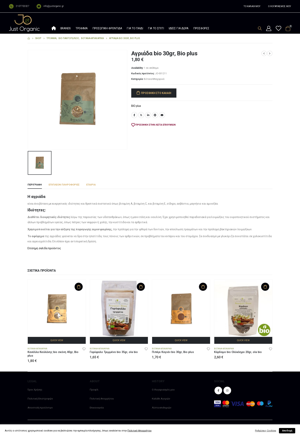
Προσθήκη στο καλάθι (156, 93)
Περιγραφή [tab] (35, 184)
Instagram (227, 390)
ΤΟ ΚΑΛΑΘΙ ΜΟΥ (252, 6)
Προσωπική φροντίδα (107, 28)
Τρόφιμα (82, 28)
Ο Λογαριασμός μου (163, 389)
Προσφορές (201, 28)
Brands (65, 28)
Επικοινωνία (97, 407)
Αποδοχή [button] (287, 430)
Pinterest (155, 115)
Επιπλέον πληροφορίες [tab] (64, 184)
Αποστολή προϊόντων (40, 407)
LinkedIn (148, 115)
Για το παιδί (135, 28)
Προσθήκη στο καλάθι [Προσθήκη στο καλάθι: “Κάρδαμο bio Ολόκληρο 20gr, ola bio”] (265, 287)
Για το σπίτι (156, 28)
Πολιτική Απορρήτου (102, 398)
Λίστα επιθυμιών (161, 407)
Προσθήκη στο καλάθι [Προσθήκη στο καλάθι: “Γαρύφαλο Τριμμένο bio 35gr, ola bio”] (141, 287)
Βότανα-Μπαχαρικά (154, 79)
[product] (57, 309)
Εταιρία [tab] (91, 184)
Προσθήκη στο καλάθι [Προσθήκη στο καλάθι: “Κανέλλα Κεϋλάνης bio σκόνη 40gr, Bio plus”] (78, 287)
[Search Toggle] (260, 28)
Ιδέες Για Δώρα (178, 28)
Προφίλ (94, 389)
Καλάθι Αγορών (161, 398)
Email (162, 115)
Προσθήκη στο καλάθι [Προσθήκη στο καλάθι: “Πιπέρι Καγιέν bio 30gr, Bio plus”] (203, 287)
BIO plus (136, 105)
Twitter (141, 115)
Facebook (134, 115)
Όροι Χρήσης (35, 389)
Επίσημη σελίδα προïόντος (44, 248)
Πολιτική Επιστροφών (40, 398)
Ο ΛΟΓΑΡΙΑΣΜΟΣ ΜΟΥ (279, 6)
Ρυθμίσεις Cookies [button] (265, 430)
